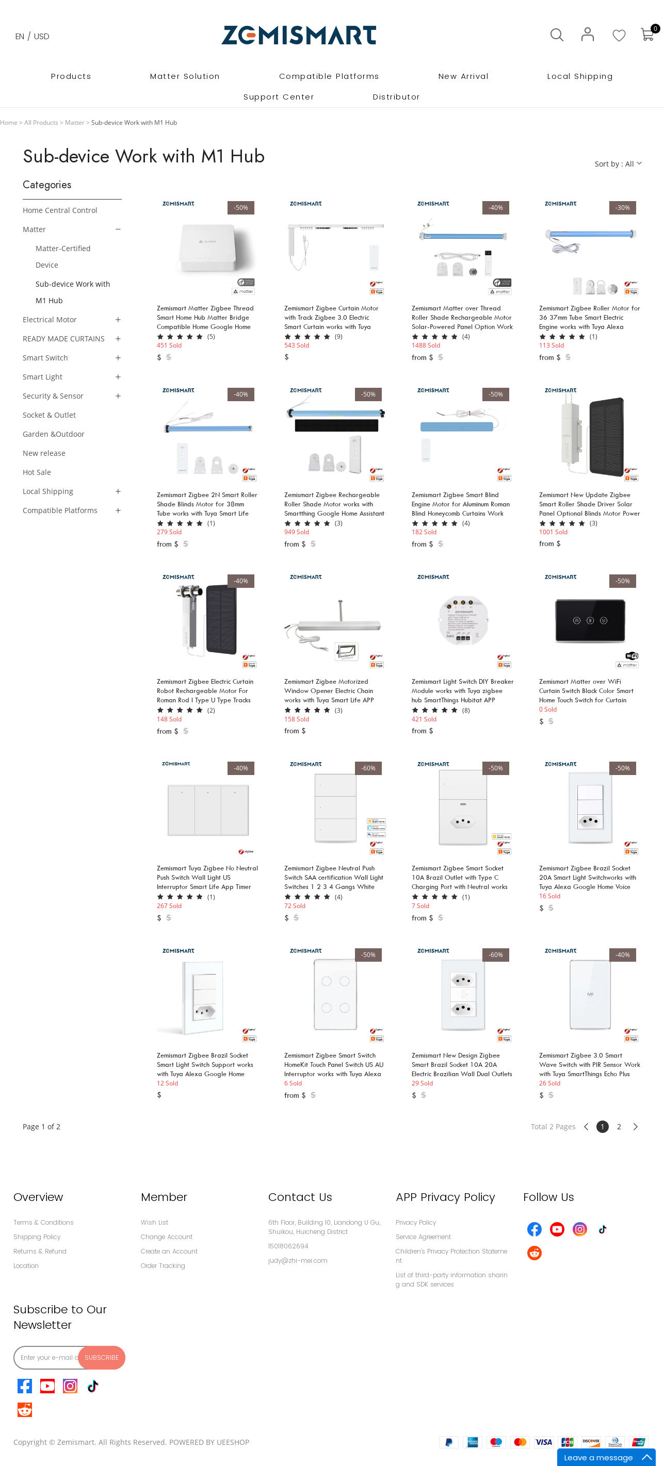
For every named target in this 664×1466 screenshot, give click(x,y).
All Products (41, 122)
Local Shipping (48, 491)
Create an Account (169, 1251)
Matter (75, 122)
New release (44, 453)
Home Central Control (60, 210)
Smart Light (42, 377)
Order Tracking (163, 1265)
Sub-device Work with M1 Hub (73, 292)
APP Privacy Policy (445, 1197)
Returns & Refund (40, 1251)
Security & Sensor (53, 396)
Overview (38, 1197)
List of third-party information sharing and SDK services (452, 1280)
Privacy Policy (416, 1222)
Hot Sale (37, 472)
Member (164, 1197)
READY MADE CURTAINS (64, 338)
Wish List (154, 1222)
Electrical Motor (50, 319)
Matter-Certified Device (63, 256)
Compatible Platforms (60, 510)
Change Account (166, 1236)
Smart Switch (45, 358)
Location (26, 1265)
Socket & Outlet (49, 415)
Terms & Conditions (43, 1222)
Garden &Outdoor (54, 434)
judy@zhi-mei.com (298, 1260)
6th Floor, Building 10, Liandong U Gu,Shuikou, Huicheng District (324, 1227)
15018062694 (288, 1246)
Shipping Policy (36, 1236)
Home (9, 122)
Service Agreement (423, 1236)
